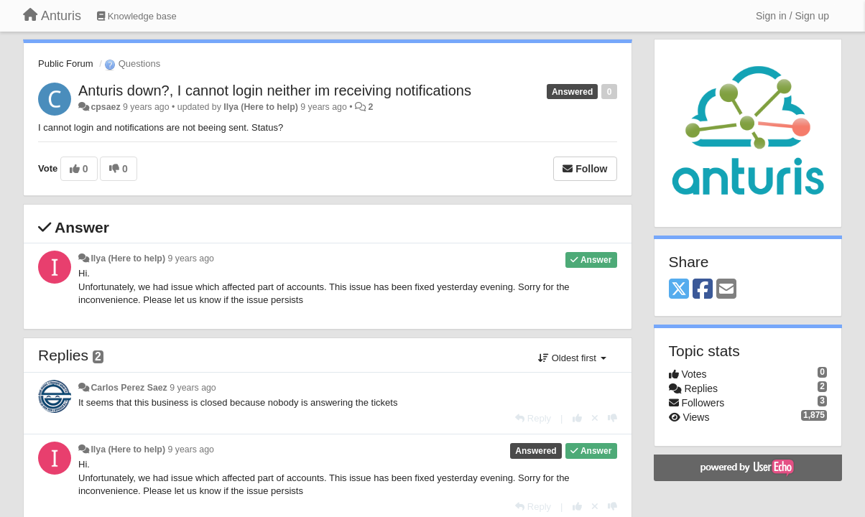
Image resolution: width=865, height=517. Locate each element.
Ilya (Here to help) (260, 107)
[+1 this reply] (577, 418)
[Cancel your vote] (594, 418)
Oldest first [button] (572, 358)
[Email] (726, 289)
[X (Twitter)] (679, 289)
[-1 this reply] (612, 418)
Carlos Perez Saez (129, 388)
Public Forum (65, 63)
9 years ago (190, 258)
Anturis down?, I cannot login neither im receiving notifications (274, 90)
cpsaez (105, 107)
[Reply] (533, 418)
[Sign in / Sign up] (792, 16)
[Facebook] (703, 289)
